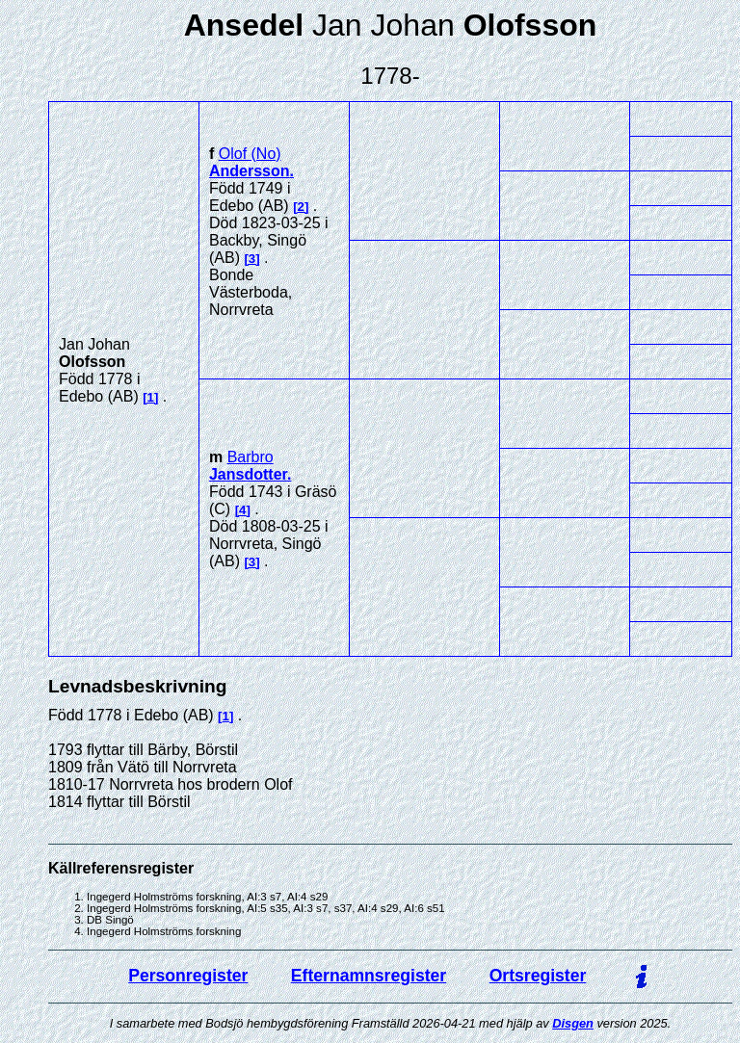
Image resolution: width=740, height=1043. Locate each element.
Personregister (188, 975)
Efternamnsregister (368, 975)
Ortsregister (538, 975)
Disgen (573, 1023)
